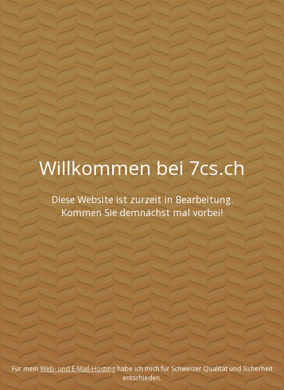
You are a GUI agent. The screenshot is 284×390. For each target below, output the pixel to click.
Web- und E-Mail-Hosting (77, 368)
